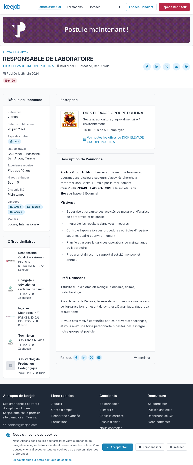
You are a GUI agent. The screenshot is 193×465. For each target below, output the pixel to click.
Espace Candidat (141, 7)
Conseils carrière (112, 416)
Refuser (177, 447)
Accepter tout (118, 447)
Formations (75, 7)
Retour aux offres (15, 52)
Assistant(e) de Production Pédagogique (29, 363)
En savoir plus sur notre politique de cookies (42, 459)
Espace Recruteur (174, 7)
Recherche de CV (160, 416)
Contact (94, 7)
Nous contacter (111, 428)
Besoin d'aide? (110, 422)
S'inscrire (106, 410)
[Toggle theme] (120, 7)
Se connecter (109, 404)
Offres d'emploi (49, 7)
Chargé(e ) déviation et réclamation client (31, 284)
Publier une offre (160, 410)
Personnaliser (150, 447)
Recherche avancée (65, 416)
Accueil (56, 404)
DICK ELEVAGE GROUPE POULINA (28, 66)
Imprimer (142, 357)
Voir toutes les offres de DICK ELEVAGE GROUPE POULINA (113, 140)
